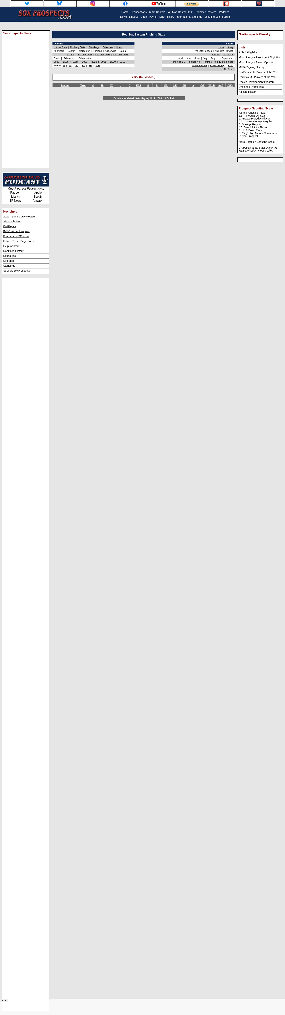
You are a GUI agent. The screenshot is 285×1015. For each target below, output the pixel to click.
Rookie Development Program (256, 82)
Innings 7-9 (210, 61)
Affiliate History (247, 91)
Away (230, 47)
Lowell (70, 54)
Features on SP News (16, 236)
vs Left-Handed (204, 51)
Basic (57, 58)
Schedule (108, 47)
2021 (103, 61)
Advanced (69, 58)
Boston (71, 51)
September (227, 58)
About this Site (12, 221)
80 (90, 65)
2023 (84, 61)
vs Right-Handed (224, 51)
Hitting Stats (60, 47)
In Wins (216, 54)
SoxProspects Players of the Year (258, 72)
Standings (9, 265)
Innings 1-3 (179, 61)
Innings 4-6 (194, 61)
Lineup (119, 47)
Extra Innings (226, 61)
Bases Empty (217, 65)
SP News (15, 200)
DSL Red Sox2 (121, 54)
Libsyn (15, 196)
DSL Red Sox (102, 54)
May (189, 58)
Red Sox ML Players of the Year (257, 77)
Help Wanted (11, 246)
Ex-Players (9, 226)
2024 (75, 61)
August (214, 58)
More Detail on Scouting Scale (257, 141)
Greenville (110, 51)
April (180, 58)
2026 (56, 61)
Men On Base (199, 65)
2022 (94, 61)
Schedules (9, 255)
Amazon (38, 200)
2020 (113, 61)
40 (76, 65)
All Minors (59, 51)
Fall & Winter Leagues (16, 231)
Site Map (8, 260)
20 (70, 65)
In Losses (228, 54)
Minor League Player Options (256, 62)
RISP (230, 65)
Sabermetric (85, 58)
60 (83, 65)
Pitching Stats (77, 47)
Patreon (15, 192)
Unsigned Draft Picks (251, 86)
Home (221, 47)
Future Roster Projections (18, 241)
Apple (38, 192)
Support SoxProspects (16, 270)
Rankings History (13, 251)
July (205, 58)
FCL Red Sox (85, 54)
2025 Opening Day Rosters (19, 216)
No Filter (228, 69)
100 (98, 65)
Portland (97, 51)
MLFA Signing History (251, 67)
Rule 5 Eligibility (248, 52)
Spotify (38, 196)
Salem (123, 51)
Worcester (84, 51)
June (197, 58)
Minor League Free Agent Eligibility (259, 57)
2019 (122, 61)
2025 (66, 61)
